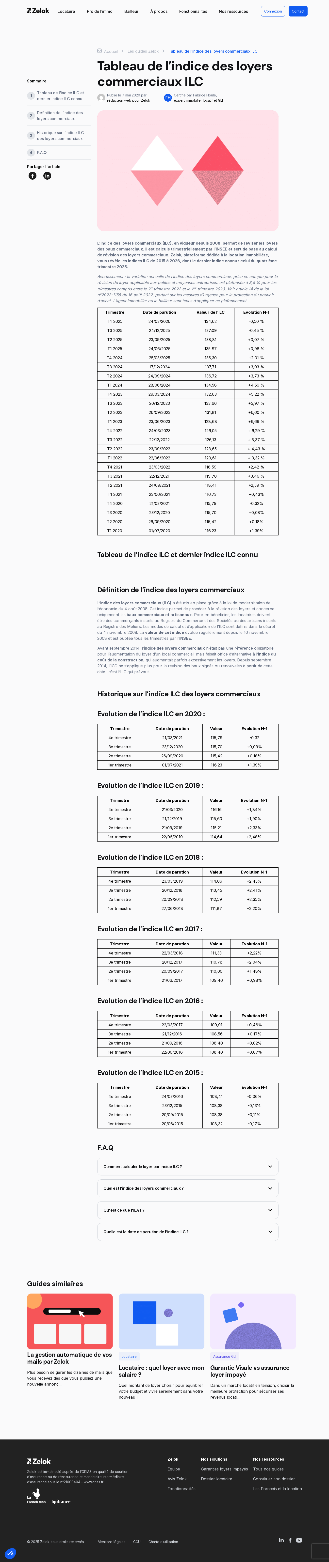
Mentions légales (111, 1542)
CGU (137, 1542)
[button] (10, 1554)
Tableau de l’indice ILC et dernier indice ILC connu (60, 95)
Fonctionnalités (193, 11)
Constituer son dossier (274, 1478)
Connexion (273, 11)
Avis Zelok (177, 1478)
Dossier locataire (216, 1478)
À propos (158, 11)
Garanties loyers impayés (224, 1469)
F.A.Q (42, 152)
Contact (298, 11)
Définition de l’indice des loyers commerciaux (60, 115)
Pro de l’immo (100, 11)
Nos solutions (214, 1459)
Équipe (173, 1469)
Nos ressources (233, 11)
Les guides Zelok (143, 51)
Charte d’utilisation (163, 1542)
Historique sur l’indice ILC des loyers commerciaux (60, 135)
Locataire (66, 11)
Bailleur (131, 11)
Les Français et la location (277, 1488)
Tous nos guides (268, 1469)
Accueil (107, 51)
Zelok (172, 1459)
